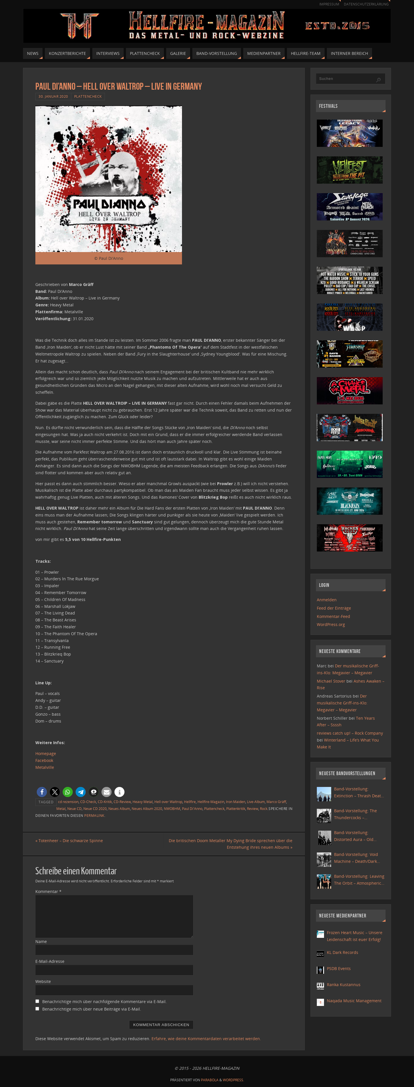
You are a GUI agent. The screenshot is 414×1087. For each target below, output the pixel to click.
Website (43, 981)
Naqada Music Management (354, 1000)
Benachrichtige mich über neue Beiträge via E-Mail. (91, 1009)
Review (252, 808)
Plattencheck (88, 96)
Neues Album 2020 (147, 808)
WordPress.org (331, 624)
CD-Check (88, 801)
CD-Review (122, 801)
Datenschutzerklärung (365, 4)
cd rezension (68, 801)
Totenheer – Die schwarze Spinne (69, 840)
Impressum (326, 4)
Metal (61, 808)
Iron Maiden (235, 801)
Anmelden (327, 599)
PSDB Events (339, 968)
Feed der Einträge (334, 608)
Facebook (44, 760)
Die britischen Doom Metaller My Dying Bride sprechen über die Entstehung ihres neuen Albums (230, 844)
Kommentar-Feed (333, 616)
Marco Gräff (276, 801)
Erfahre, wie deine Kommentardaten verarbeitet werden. (206, 1038)
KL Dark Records (342, 952)
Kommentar (48, 891)
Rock (263, 808)
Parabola (209, 1080)
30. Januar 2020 (53, 96)
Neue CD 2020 (95, 808)
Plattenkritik (235, 808)
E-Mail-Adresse (49, 961)
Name (41, 941)
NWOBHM (172, 808)
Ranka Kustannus (344, 984)
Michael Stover (331, 681)
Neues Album (119, 808)
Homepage (45, 753)
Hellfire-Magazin (211, 801)
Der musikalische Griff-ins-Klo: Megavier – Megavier (342, 702)
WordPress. (233, 1080)
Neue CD (74, 808)
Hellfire (190, 801)
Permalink (94, 815)
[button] (42, 792)
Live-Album (256, 801)
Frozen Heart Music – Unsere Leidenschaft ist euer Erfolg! (354, 936)
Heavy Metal (143, 801)
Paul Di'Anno (192, 808)
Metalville (44, 767)
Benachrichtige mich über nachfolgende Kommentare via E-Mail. (104, 1001)
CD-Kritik (105, 801)
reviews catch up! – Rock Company (350, 733)
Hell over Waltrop (168, 801)
